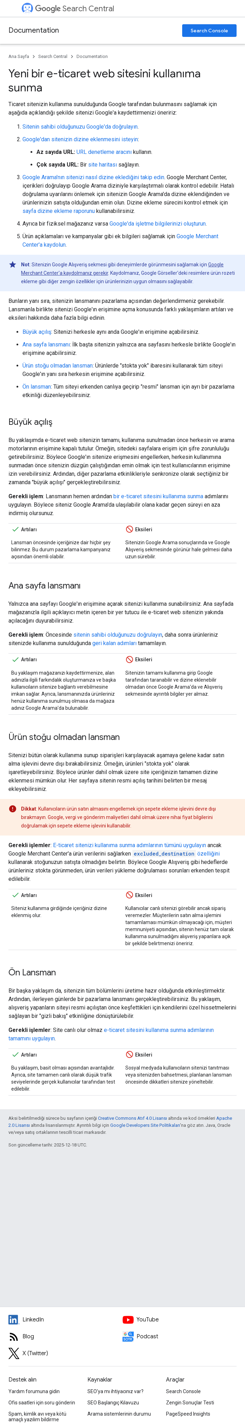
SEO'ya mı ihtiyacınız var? (115, 1391)
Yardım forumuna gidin (34, 1391)
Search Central (74, 8)
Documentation (33, 30)
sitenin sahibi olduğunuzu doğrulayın (117, 634)
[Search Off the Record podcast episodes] (179, 1336)
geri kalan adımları (114, 643)
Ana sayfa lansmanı (46, 344)
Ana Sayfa (18, 56)
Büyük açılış (36, 332)
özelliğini (176, 853)
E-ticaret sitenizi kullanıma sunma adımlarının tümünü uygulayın (129, 845)
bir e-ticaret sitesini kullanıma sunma (158, 496)
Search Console (209, 30)
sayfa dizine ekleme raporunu (58, 211)
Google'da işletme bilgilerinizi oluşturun (158, 223)
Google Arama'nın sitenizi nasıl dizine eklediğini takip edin (93, 177)
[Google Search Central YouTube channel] (179, 1319)
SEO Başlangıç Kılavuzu (113, 1402)
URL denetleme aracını (104, 152)
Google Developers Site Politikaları (145, 1125)
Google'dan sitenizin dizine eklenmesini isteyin (80, 139)
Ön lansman (36, 386)
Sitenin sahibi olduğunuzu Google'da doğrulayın (80, 126)
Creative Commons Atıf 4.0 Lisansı (132, 1118)
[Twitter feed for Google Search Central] (65, 1353)
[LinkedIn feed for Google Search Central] (65, 1319)
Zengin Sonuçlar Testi (190, 1402)
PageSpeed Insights (188, 1414)
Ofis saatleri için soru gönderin (41, 1402)
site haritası (102, 164)
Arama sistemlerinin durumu (119, 1414)
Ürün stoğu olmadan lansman (57, 365)
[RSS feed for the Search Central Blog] (65, 1336)
